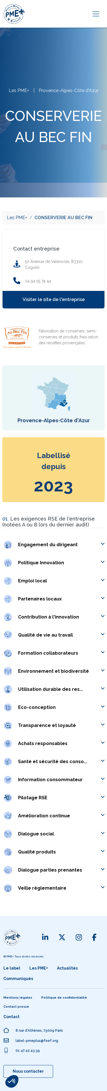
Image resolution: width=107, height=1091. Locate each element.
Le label (11, 968)
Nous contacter (28, 1071)
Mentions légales (17, 997)
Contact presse (16, 1007)
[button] (61, 544)
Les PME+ (17, 217)
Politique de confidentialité (64, 997)
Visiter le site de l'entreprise (54, 299)
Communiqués (18, 978)
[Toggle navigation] (96, 13)
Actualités (67, 968)
